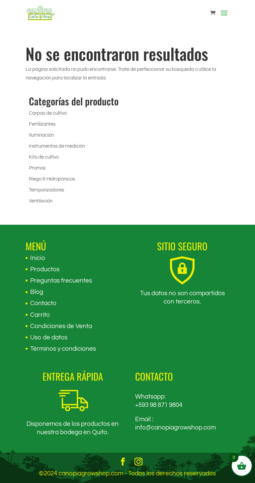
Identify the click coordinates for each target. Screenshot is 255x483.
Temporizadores (46, 189)
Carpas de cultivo (48, 113)
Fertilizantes (42, 124)
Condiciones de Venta (61, 326)
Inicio (37, 258)
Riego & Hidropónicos (52, 179)
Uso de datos (48, 337)
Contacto (43, 303)
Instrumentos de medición (57, 146)
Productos (44, 269)
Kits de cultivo (44, 157)
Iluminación (41, 135)
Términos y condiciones (63, 348)
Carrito (40, 314)
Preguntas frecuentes (61, 280)
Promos (37, 168)
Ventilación (40, 200)
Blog (36, 292)
